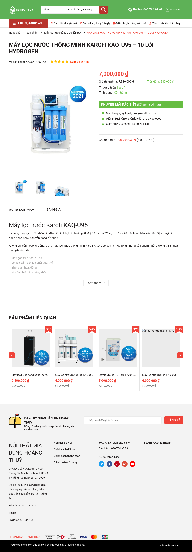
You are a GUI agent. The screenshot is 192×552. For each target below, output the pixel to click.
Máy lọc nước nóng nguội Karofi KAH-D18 (36, 374)
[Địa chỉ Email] (123, 420)
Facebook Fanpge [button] (157, 443)
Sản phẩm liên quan (32, 317)
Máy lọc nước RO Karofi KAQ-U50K (75, 374)
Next (180, 355)
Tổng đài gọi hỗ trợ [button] (114, 443)
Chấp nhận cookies (169, 546)
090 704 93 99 (153, 9)
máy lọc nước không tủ (34, 233)
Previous (12, 355)
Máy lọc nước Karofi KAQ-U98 (159, 374)
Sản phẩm (32, 32)
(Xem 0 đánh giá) (80, 61)
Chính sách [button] (63, 443)
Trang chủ (14, 32)
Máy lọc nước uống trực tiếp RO (62, 32)
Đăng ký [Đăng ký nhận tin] (173, 420)
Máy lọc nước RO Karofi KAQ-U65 (118, 374)
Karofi (121, 87)
